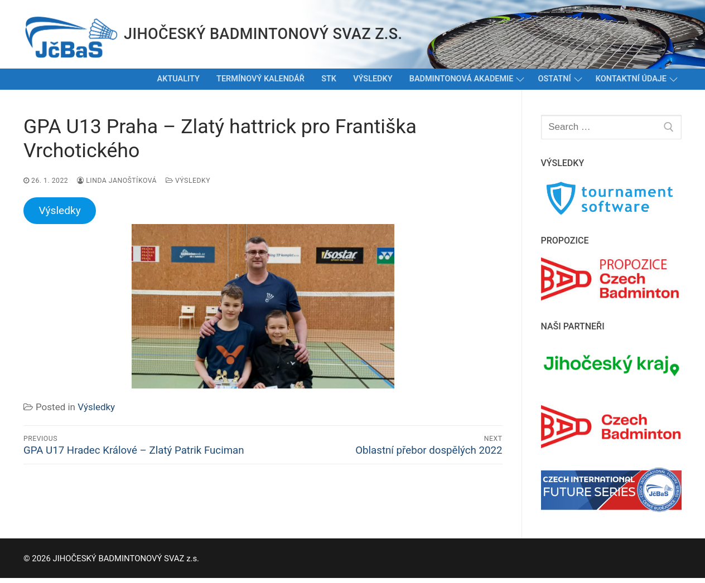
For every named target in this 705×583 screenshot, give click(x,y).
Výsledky (188, 180)
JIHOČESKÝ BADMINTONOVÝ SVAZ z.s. (263, 34)
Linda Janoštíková (117, 180)
